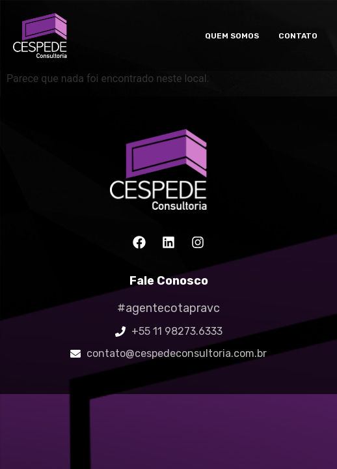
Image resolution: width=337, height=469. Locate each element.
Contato (297, 35)
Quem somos (232, 35)
